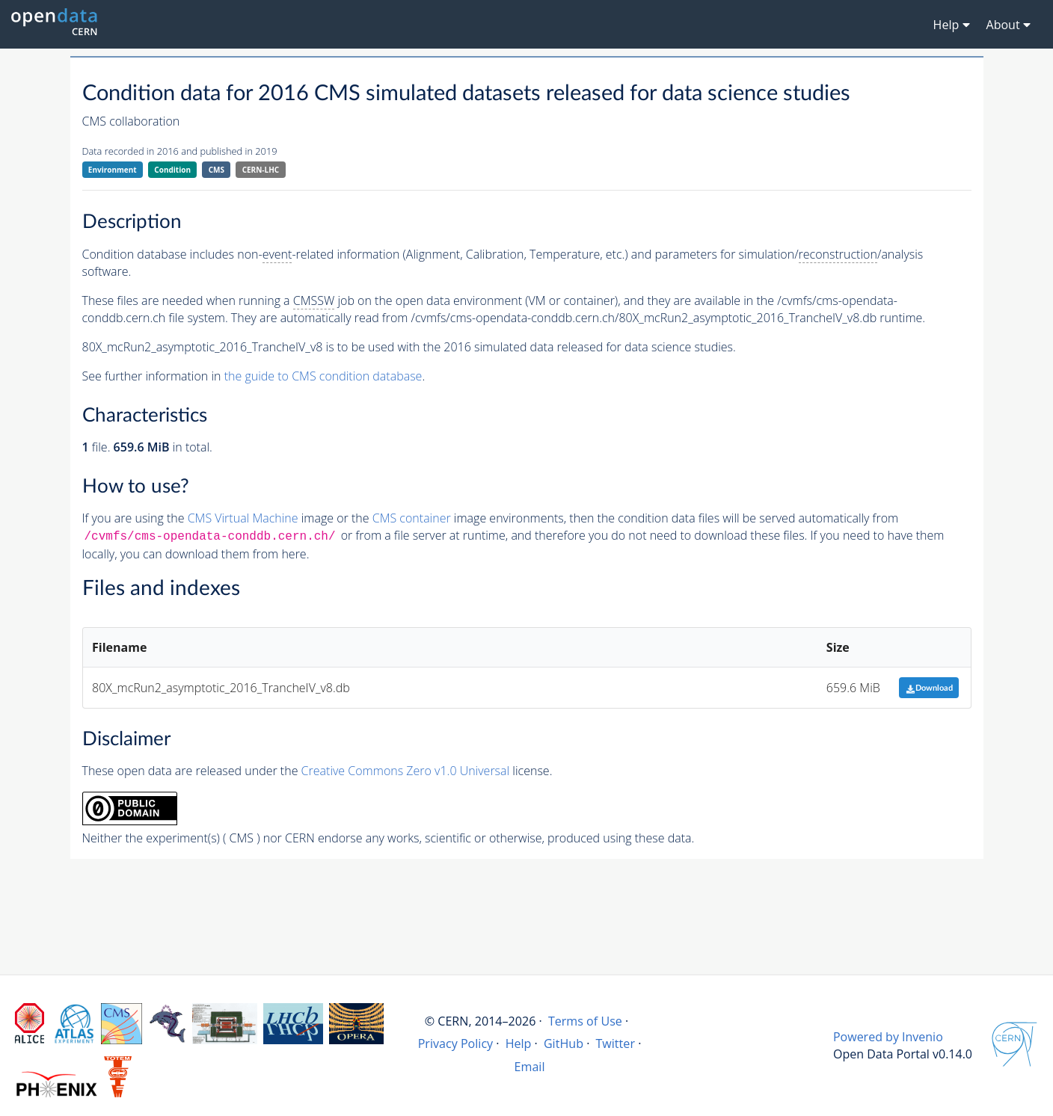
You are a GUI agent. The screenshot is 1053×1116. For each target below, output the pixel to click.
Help (519, 1043)
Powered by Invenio (888, 1037)
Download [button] (929, 688)
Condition (172, 169)
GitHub (563, 1043)
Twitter (615, 1043)
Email (530, 1066)
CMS (216, 169)
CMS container (411, 518)
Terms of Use (585, 1021)
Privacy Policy (456, 1043)
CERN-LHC (261, 169)
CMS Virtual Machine (243, 518)
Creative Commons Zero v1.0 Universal (405, 770)
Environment (112, 169)
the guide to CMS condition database (323, 376)
